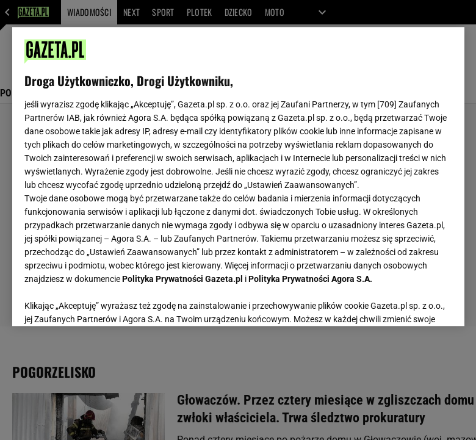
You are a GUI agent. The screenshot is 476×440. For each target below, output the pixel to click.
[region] (238, 176)
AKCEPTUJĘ (410, 302)
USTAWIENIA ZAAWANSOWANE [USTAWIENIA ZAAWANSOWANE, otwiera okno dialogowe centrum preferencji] (104, 301)
